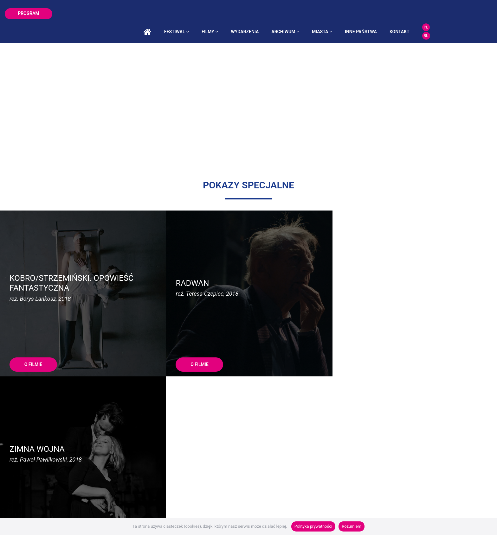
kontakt (441, 13)
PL (467, 9)
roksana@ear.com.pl (302, 401)
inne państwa (402, 13)
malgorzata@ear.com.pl (155, 401)
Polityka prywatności (313, 526)
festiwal (217, 13)
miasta (363, 13)
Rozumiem (351, 526)
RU (467, 18)
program (28, 13)
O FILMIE (33, 322)
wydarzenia (286, 13)
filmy (251, 13)
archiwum (327, 13)
